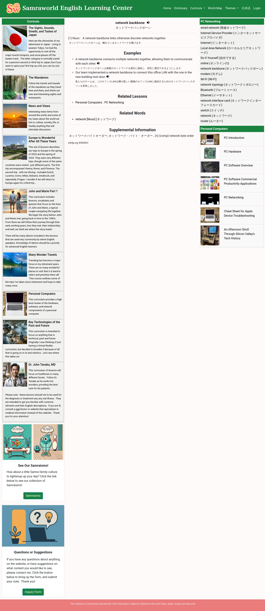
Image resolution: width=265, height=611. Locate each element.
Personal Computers (88, 102)
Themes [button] (230, 8)
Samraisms (33, 495)
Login (257, 8)
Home (167, 8)
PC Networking (114, 102)
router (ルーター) (212, 121)
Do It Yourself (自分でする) (218, 58)
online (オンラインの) (215, 63)
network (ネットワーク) (216, 115)
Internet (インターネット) (217, 43)
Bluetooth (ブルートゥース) (219, 90)
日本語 (246, 8)
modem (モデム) (211, 74)
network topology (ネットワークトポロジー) (229, 84)
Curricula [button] (196, 8)
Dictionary (180, 8)
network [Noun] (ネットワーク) (95, 119)
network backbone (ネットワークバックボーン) (232, 68)
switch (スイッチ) (212, 110)
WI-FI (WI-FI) (209, 79)
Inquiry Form (33, 592)
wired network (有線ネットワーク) (223, 27)
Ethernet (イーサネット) (216, 95)
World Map (215, 8)
